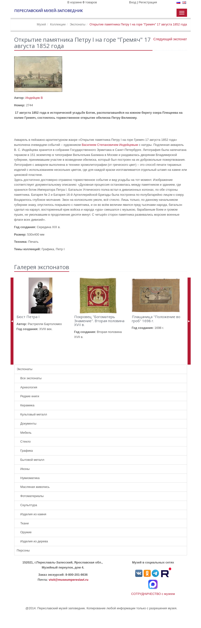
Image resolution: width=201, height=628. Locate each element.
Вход (132, 2)
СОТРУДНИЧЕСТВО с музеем (153, 594)
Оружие (26, 532)
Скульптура (28, 505)
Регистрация (148, 2)
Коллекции (58, 24)
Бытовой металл (32, 460)
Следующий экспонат (170, 39)
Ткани (24, 523)
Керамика (27, 405)
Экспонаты (77, 24)
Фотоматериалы (32, 496)
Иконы (25, 469)
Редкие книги (29, 396)
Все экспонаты (31, 378)
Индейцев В (34, 98)
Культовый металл (33, 414)
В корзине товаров (82, 2)
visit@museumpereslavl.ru (68, 579)
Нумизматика (30, 478)
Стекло (25, 441)
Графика (26, 450)
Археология (28, 387)
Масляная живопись (35, 487)
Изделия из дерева (34, 541)
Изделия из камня (33, 514)
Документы (28, 423)
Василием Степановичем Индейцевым (110, 145)
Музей (41, 24)
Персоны (23, 550)
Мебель (26, 432)
